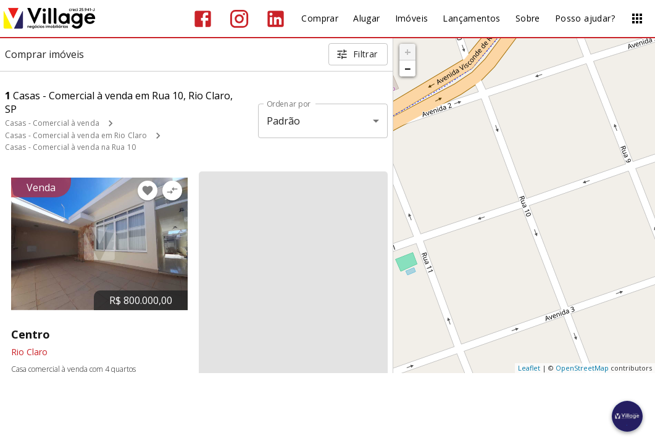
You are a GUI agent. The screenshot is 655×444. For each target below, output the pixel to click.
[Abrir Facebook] (203, 19)
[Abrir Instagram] (239, 19)
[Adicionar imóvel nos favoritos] (147, 190)
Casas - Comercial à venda (52, 123)
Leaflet (529, 367)
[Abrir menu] (637, 18)
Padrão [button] (284, 121)
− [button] (407, 68)
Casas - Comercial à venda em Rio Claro (76, 135)
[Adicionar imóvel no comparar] (172, 190)
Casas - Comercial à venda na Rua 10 (70, 147)
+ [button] (407, 51)
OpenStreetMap (582, 367)
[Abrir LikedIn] (275, 19)
